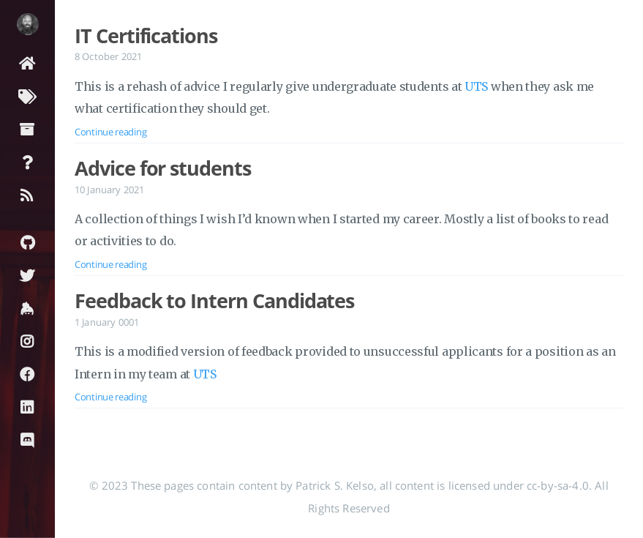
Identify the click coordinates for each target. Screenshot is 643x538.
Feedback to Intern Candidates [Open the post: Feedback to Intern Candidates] (214, 301)
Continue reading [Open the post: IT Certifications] (110, 131)
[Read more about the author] (27, 24)
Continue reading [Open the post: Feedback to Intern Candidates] (110, 396)
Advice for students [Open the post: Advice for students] (163, 168)
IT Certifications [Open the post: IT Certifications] (146, 36)
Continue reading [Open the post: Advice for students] (110, 264)
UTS (476, 86)
